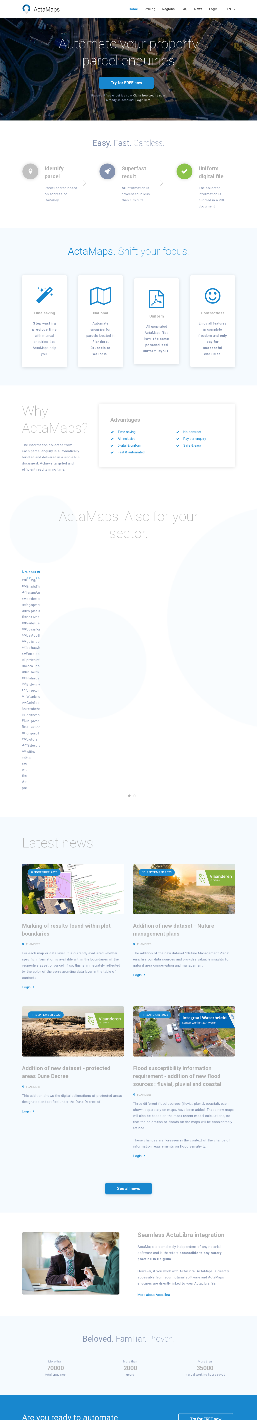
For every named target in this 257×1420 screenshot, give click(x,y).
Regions (168, 9)
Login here (143, 100)
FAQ (184, 9)
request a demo (207, 1290)
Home (133, 9)
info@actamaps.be (222, 1374)
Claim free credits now (149, 95)
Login (213, 9)
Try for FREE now (126, 82)
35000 (204, 1228)
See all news (128, 1048)
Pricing (150, 9)
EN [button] (229, 9)
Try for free (33, 1363)
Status (68, 1358)
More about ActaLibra (154, 1155)
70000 (55, 1228)
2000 (130, 1228)
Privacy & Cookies (39, 1410)
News (198, 9)
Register (69, 1352)
